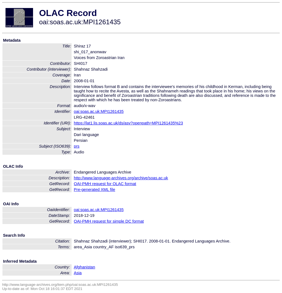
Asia (78, 273)
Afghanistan (84, 267)
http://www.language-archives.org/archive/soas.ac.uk (121, 178)
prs (76, 146)
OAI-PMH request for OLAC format (105, 184)
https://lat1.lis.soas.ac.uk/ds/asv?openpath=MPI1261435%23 (128, 123)
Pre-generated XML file (94, 189)
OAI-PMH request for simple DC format (109, 221)
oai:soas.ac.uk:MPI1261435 (99, 111)
